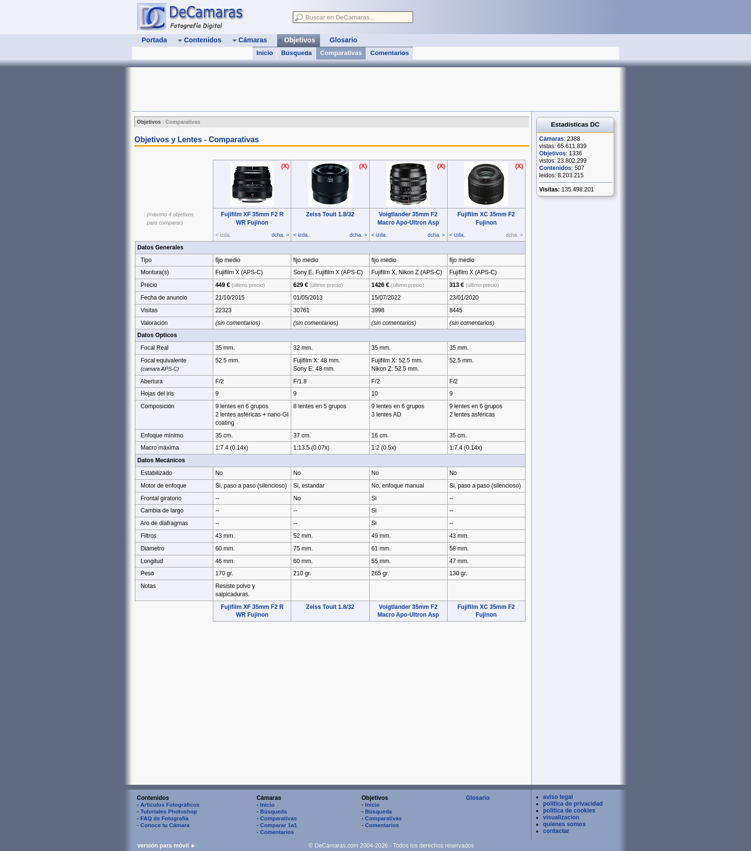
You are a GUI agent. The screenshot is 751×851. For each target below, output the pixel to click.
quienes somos (564, 824)
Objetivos (552, 153)
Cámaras (551, 138)
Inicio (265, 53)
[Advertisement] (309, 89)
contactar (556, 831)
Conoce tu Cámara (164, 825)
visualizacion (561, 817)
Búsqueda (296, 53)
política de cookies (569, 810)
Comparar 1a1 (278, 825)
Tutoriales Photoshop (168, 811)
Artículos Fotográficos (170, 805)
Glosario (478, 797)
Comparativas (341, 53)
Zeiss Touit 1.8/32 (330, 214)
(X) (285, 166)
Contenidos (555, 168)
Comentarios (389, 53)
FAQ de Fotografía (164, 818)
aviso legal (558, 797)
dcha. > (280, 235)
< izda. (301, 235)
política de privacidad (573, 803)
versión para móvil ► (166, 845)
